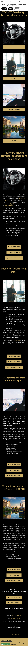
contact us (17, 340)
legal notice (18, 634)
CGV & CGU (10, 634)
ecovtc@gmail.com (11, 204)
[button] (25, 4)
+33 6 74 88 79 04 (16, 615)
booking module (9, 206)
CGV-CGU (21, 639)
